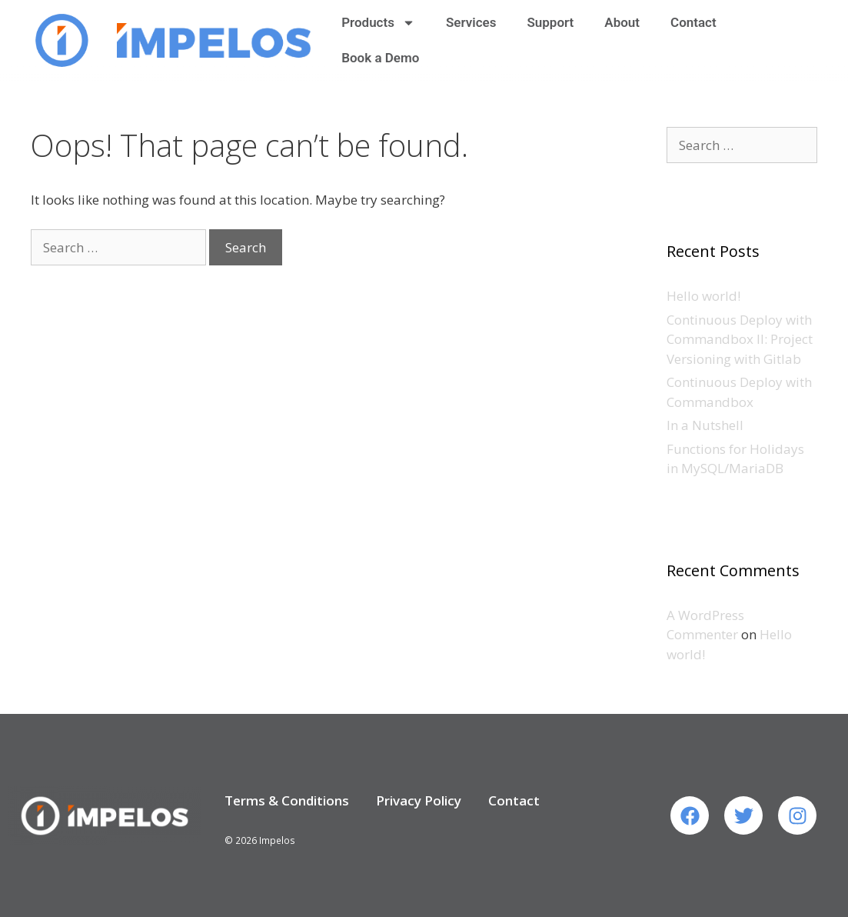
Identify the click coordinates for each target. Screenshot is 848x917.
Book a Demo (380, 57)
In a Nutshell (705, 425)
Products (378, 22)
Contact (693, 22)
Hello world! (703, 296)
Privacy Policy (418, 800)
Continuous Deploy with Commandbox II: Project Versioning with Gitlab (740, 339)
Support (550, 22)
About (622, 22)
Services (471, 22)
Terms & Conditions (286, 800)
